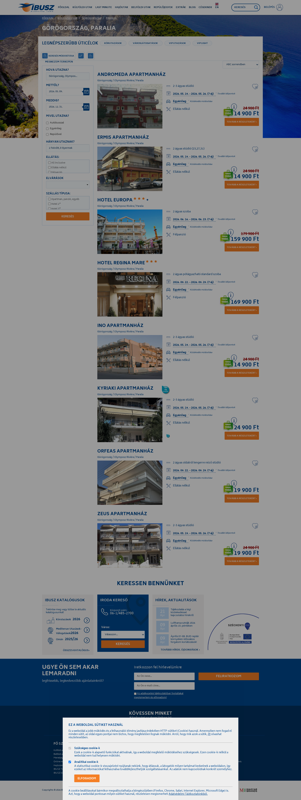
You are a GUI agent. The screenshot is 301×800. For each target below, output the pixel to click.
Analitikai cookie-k (86, 762)
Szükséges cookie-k (87, 748)
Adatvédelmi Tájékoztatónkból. (188, 794)
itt (209, 734)
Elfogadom (87, 778)
